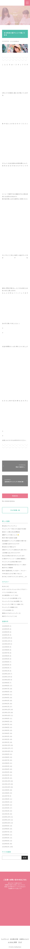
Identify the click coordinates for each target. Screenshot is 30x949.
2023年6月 (5, 727)
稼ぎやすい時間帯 (7, 568)
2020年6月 (5, 835)
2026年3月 (5, 629)
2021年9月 (5, 790)
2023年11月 (6, 712)
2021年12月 (6, 781)
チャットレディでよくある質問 (10, 601)
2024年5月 (5, 695)
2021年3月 (5, 808)
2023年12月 (6, 709)
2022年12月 (6, 745)
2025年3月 (5, 665)
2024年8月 (5, 686)
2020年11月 (6, 820)
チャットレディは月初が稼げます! (12, 562)
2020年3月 (5, 844)
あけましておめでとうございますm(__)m (14, 576)
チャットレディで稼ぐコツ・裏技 (11, 604)
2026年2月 (5, 632)
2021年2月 (5, 811)
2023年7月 (5, 724)
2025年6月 (5, 656)
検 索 (24, 858)
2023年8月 (5, 721)
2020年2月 (5, 847)
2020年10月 (6, 823)
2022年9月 (5, 754)
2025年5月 (5, 659)
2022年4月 (5, 769)
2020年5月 (5, 838)
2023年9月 (5, 718)
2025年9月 (5, 647)
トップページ (5, 939)
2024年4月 (5, 697)
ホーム (3, 22)
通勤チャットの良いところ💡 (10, 535)
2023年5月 (5, 730)
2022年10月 (6, 751)
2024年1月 (5, 706)
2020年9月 (5, 826)
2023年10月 (6, 715)
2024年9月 (5, 683)
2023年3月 (5, 736)
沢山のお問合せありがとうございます (13, 556)
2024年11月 (6, 677)
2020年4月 (5, 841)
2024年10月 (6, 680)
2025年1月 (5, 671)
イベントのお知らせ (14, 22)
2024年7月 (5, 689)
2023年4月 (5, 733)
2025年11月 (6, 641)
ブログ (7, 22)
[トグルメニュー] (27, 3)
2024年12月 (6, 674)
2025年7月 (5, 653)
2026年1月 (5, 635)
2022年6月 (5, 763)
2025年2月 (5, 668)
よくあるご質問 (12, 942)
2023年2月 (5, 739)
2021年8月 (5, 793)
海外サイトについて (8, 616)
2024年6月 (5, 692)
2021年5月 (5, 802)
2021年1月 (5, 814)
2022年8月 (5, 757)
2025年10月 (6, 644)
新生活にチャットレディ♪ (9, 526)
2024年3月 (5, 700)
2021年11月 (6, 784)
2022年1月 (5, 778)
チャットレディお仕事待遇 (9, 598)
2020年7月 (5, 832)
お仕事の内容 (14, 939)
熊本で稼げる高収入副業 (9, 538)
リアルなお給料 (6, 610)
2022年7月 (5, 760)
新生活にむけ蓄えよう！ (9, 547)
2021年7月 (5, 796)
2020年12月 (6, 817)
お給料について (24, 939)
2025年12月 (6, 638)
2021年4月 (5, 805)
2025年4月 (5, 662)
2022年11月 (6, 748)
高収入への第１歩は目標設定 (11, 532)
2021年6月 (5, 799)
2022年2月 (5, 775)
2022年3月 (5, 772)
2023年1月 (5, 742)
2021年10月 (6, 787)
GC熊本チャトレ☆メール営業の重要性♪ (14, 559)
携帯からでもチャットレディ (10, 613)
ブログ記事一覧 (15, 510)
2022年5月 (5, 766)
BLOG (4, 586)
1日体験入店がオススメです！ (11, 544)
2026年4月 (5, 626)
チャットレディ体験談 (8, 607)
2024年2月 (5, 703)
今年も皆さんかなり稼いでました (12, 574)
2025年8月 (5, 650)
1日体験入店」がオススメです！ (11, 553)
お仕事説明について (8, 595)
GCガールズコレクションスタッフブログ (13, 589)
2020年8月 (5, 829)
